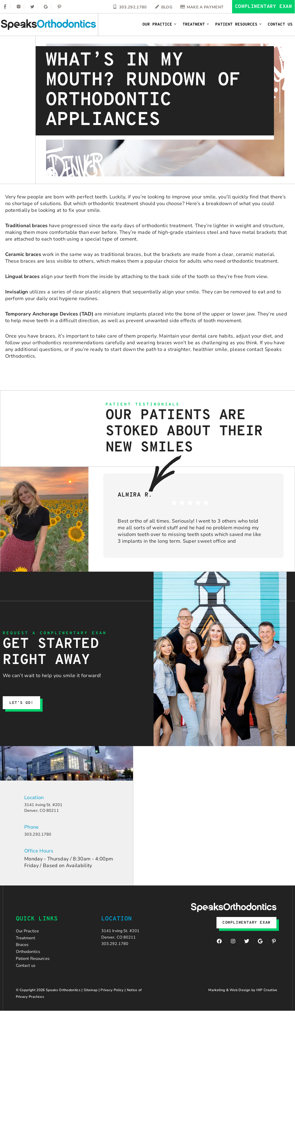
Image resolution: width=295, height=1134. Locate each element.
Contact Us (280, 24)
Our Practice (159, 24)
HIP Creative (266, 1007)
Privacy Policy (112, 1007)
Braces (24, 953)
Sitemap (90, 1007)
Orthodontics (31, 962)
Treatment (196, 24)
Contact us (28, 981)
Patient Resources (238, 24)
